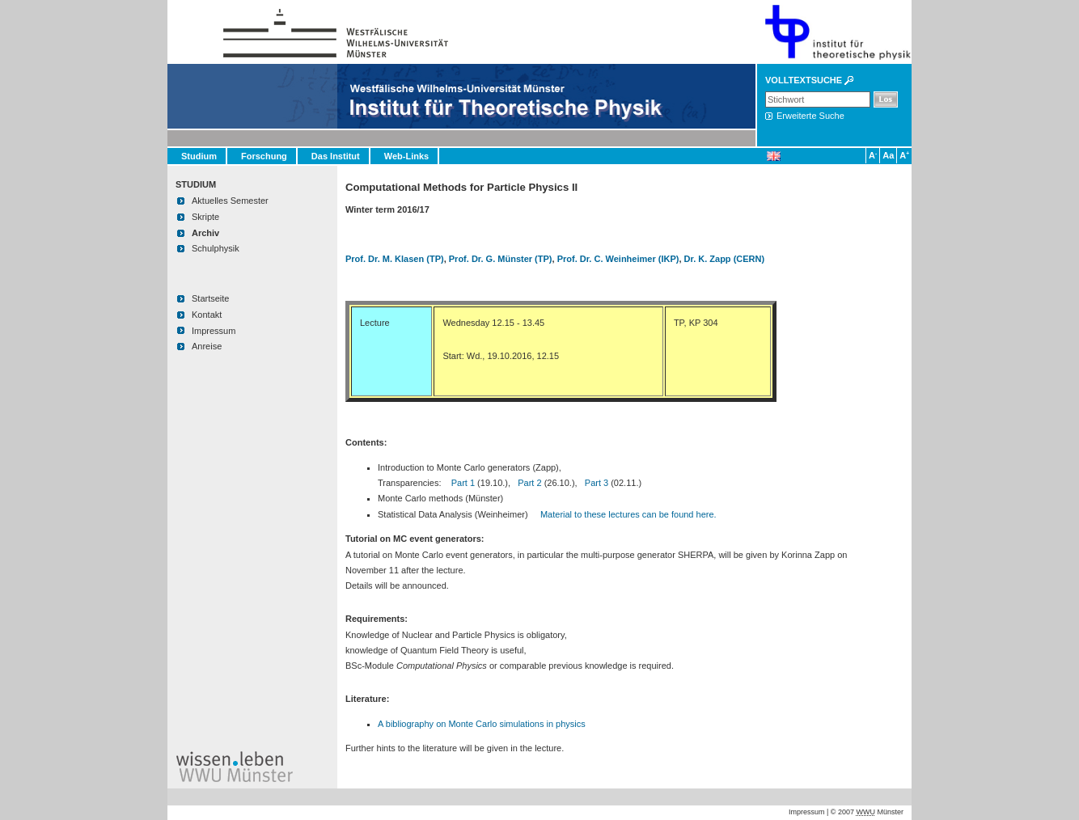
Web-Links (406, 156)
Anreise (207, 346)
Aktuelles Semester (230, 200)
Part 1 (463, 483)
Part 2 (529, 483)
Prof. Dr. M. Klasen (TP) (394, 259)
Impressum (213, 331)
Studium (199, 156)
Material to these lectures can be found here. (628, 514)
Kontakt (207, 314)
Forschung (264, 156)
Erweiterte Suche (810, 115)
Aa (887, 155)
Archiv (205, 233)
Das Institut (335, 156)
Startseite (210, 298)
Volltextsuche (803, 80)
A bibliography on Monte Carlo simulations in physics (482, 724)
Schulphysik (215, 248)
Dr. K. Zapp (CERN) (724, 259)
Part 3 (596, 483)
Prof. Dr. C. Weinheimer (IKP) (618, 259)
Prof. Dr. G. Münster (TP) (500, 259)
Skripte (205, 217)
